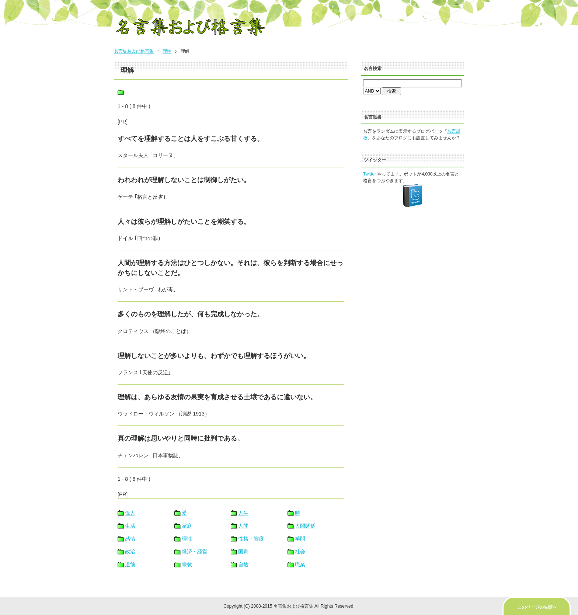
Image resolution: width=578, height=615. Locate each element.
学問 (300, 539)
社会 (300, 552)
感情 (130, 539)
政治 (130, 552)
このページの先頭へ (537, 607)
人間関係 (305, 526)
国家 (243, 552)
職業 (300, 564)
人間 (243, 526)
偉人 (130, 513)
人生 (243, 513)
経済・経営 (195, 552)
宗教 (187, 564)
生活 (130, 526)
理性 (167, 51)
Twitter (369, 174)
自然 (243, 564)
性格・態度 (251, 539)
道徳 (130, 564)
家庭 (187, 526)
